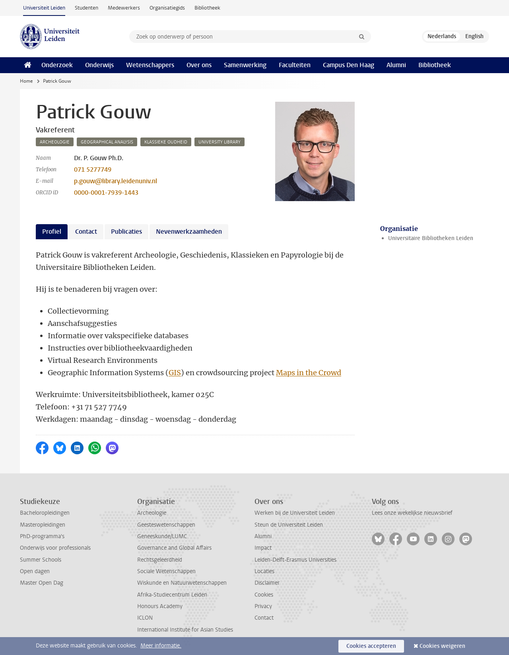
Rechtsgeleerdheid (159, 560)
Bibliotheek (207, 7)
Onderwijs (99, 65)
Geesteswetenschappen (166, 525)
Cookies (263, 595)
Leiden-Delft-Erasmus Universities (295, 560)
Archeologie (151, 513)
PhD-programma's (42, 536)
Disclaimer (267, 583)
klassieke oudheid (165, 142)
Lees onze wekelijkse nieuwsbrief (412, 513)
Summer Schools (40, 560)
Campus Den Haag (348, 65)
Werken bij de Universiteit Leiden (294, 513)
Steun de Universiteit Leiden (288, 525)
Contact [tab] (86, 231)
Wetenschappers (150, 65)
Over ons (199, 65)
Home (26, 81)
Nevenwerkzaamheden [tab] (189, 231)
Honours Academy (160, 606)
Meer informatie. (160, 645)
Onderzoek (57, 65)
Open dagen (35, 571)
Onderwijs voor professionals (55, 548)
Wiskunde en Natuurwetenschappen (182, 583)
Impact (263, 548)
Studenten (86, 7)
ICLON (145, 618)
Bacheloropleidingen (45, 513)
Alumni (396, 65)
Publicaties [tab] (126, 231)
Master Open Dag (41, 583)
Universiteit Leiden (44, 7)
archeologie (55, 142)
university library (219, 142)
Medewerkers (124, 7)
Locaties (264, 571)
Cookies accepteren (371, 646)
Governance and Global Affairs (174, 548)
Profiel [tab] (51, 231)
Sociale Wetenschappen (166, 571)
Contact (264, 618)
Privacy (263, 606)
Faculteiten (295, 65)
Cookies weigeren (442, 646)
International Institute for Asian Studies (185, 630)
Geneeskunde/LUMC (162, 536)
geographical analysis (107, 142)
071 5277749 (92, 169)
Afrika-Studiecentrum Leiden (172, 595)
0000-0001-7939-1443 (106, 192)
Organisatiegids (167, 7)
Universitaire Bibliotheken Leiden (430, 238)
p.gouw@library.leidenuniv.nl (115, 181)
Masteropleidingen (42, 525)
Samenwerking (245, 65)
